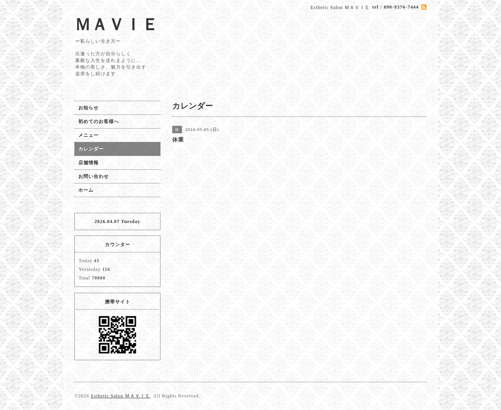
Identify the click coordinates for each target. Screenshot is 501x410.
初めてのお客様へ (98, 121)
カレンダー (91, 149)
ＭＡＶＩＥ (116, 25)
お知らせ (88, 108)
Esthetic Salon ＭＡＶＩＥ (120, 396)
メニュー (88, 135)
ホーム (86, 190)
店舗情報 (88, 162)
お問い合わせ (93, 176)
